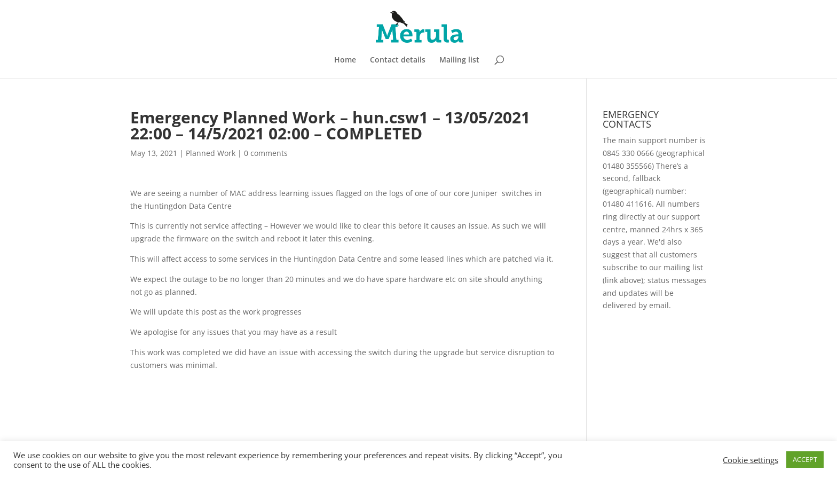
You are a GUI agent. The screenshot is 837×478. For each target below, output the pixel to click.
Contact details (397, 60)
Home (345, 60)
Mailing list (459, 60)
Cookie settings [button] (750, 460)
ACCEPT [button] (805, 459)
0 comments (266, 153)
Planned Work (210, 153)
